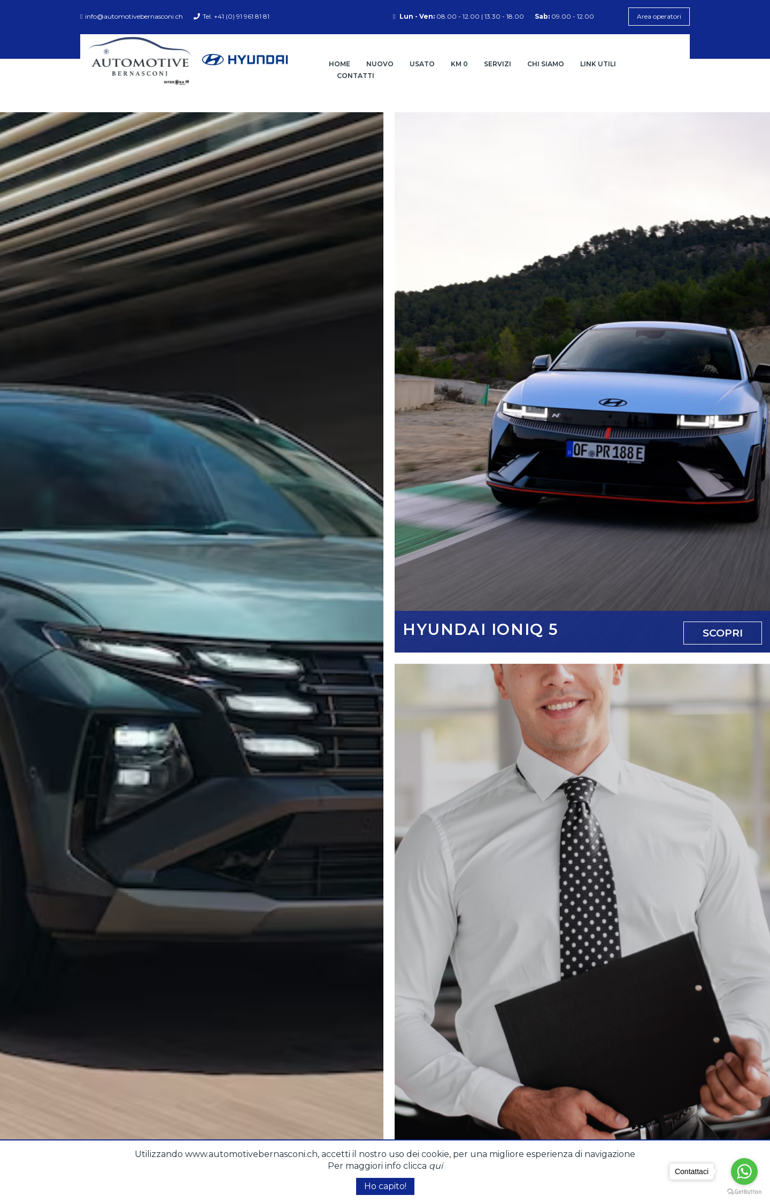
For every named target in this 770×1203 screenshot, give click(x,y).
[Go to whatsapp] (744, 1171)
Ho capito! (385, 1186)
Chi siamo (545, 64)
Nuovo (380, 64)
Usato (422, 64)
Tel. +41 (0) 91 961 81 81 (232, 16)
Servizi (497, 64)
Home (339, 64)
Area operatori (659, 16)
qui (436, 1166)
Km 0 (459, 64)
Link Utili (598, 64)
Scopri (723, 632)
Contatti (355, 76)
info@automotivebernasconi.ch (131, 16)
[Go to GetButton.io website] (744, 1192)
